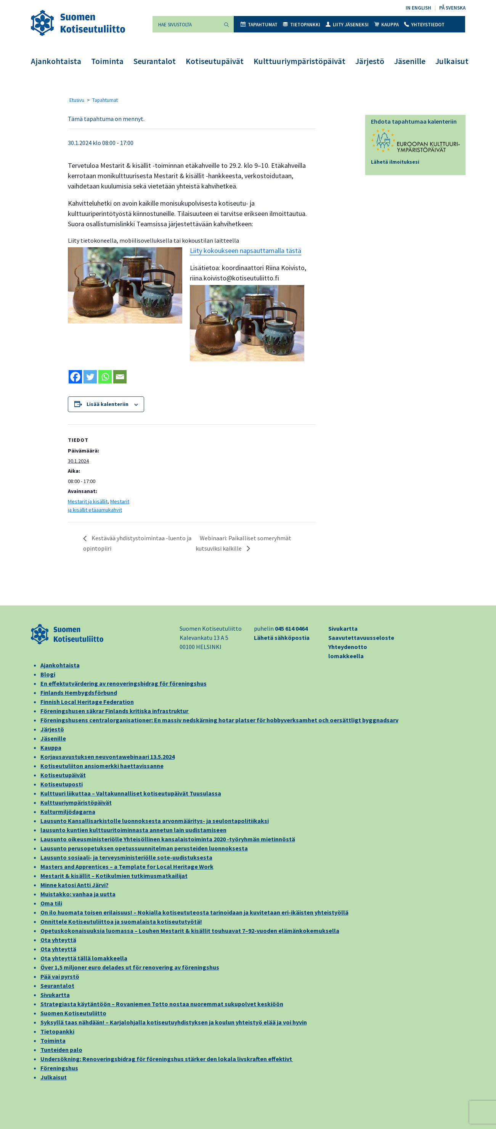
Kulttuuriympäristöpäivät (299, 61)
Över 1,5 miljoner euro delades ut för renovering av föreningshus (129, 967)
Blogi (47, 674)
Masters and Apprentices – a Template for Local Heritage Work (126, 866)
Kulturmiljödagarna (67, 811)
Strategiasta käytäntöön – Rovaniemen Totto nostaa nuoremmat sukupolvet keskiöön (161, 1004)
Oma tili (51, 903)
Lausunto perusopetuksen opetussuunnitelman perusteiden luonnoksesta (144, 848)
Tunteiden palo (61, 1049)
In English (418, 8)
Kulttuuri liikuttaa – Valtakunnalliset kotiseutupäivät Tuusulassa (130, 793)
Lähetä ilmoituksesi (395, 162)
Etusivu (76, 100)
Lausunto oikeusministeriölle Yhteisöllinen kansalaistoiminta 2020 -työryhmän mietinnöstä (167, 839)
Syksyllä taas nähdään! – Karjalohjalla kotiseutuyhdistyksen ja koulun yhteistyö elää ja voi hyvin (173, 1022)
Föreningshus (59, 1068)
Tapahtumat (259, 24)
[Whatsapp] (105, 376)
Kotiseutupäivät (215, 61)
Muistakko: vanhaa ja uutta (78, 894)
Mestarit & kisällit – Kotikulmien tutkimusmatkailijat (114, 875)
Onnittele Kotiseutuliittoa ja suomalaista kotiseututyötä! (121, 921)
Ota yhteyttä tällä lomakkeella (83, 958)
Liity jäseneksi (347, 24)
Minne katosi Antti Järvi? (74, 885)
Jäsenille (409, 61)
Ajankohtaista (56, 61)
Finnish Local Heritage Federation (87, 701)
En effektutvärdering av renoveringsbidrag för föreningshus (123, 683)
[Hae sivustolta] (186, 24)
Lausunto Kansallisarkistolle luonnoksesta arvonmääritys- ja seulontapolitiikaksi (154, 821)
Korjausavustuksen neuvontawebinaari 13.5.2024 (107, 756)
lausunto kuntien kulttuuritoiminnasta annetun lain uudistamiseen (133, 830)
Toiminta (107, 61)
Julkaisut (452, 61)
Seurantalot (154, 61)
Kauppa (386, 24)
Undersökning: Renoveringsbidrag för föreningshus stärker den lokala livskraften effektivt (166, 1059)
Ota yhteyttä (58, 940)
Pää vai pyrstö (59, 976)
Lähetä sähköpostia (282, 637)
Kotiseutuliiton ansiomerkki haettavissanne (102, 766)
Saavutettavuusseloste (361, 637)
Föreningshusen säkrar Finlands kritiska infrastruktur (114, 711)
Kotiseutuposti (61, 784)
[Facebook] (75, 376)
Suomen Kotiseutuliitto (73, 1013)
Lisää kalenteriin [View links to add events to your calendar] (107, 404)
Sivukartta (343, 628)
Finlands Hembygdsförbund (78, 692)
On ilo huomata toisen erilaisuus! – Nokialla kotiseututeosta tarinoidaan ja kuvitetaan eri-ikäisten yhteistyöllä (194, 912)
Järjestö (369, 61)
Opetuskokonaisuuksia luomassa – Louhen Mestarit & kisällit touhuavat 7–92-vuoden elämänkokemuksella (189, 930)
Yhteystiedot (424, 24)
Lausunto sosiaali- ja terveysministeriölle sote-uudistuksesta (126, 857)
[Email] (120, 376)
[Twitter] (90, 376)
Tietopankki (301, 24)
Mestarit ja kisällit (88, 501)
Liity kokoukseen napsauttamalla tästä (245, 250)
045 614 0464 (291, 628)
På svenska (452, 8)
